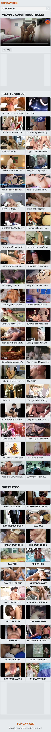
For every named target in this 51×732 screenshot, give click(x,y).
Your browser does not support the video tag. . (25, 32)
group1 (8, 50)
